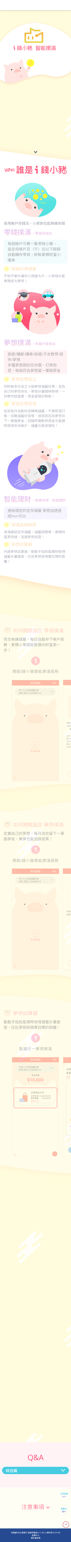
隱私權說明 (35, 1538)
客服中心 (35, 1535)
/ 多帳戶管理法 (44, 344)
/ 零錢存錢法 (42, 233)
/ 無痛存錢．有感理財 (49, 500)
